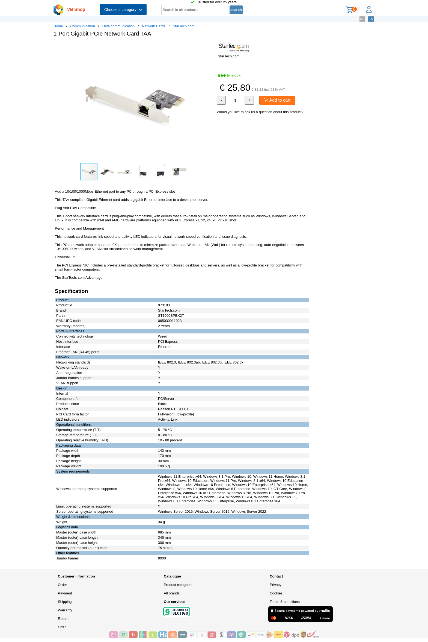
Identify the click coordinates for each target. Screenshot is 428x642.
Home (58, 26)
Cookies (276, 593)
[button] (209, 46)
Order (62, 585)
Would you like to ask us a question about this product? (260, 112)
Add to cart (277, 100)
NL (362, 19)
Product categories (178, 585)
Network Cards (153, 26)
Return (63, 619)
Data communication (118, 26)
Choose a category (123, 9)
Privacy (275, 585)
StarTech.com (183, 26)
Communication (82, 26)
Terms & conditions (285, 602)
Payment (65, 593)
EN (370, 19)
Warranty (65, 610)
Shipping (65, 602)
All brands (172, 593)
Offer (62, 627)
